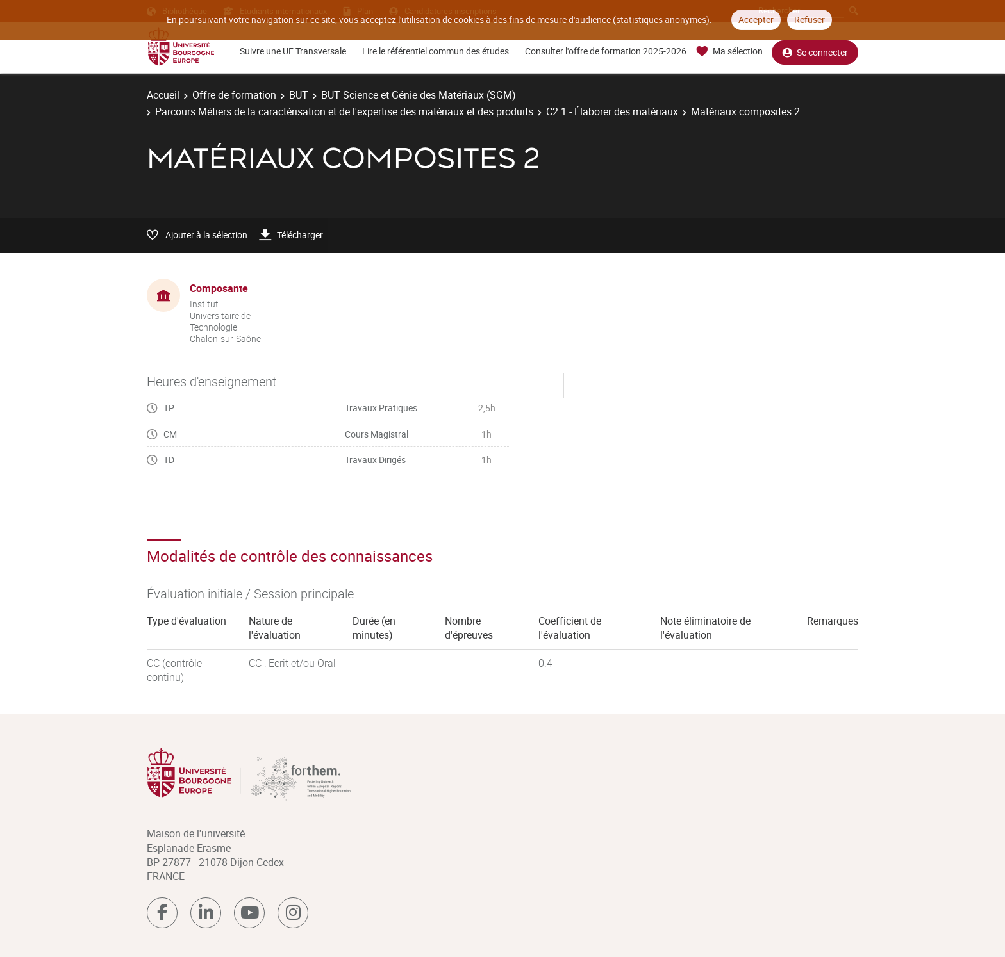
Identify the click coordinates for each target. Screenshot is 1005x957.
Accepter (756, 19)
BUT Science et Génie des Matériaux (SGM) (418, 95)
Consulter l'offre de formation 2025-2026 (605, 51)
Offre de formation (234, 95)
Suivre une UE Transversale (293, 51)
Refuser (809, 19)
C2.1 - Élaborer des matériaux (612, 111)
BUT (298, 95)
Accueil (163, 95)
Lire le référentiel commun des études (435, 51)
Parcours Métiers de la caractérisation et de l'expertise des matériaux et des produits (344, 111)
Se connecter (815, 51)
